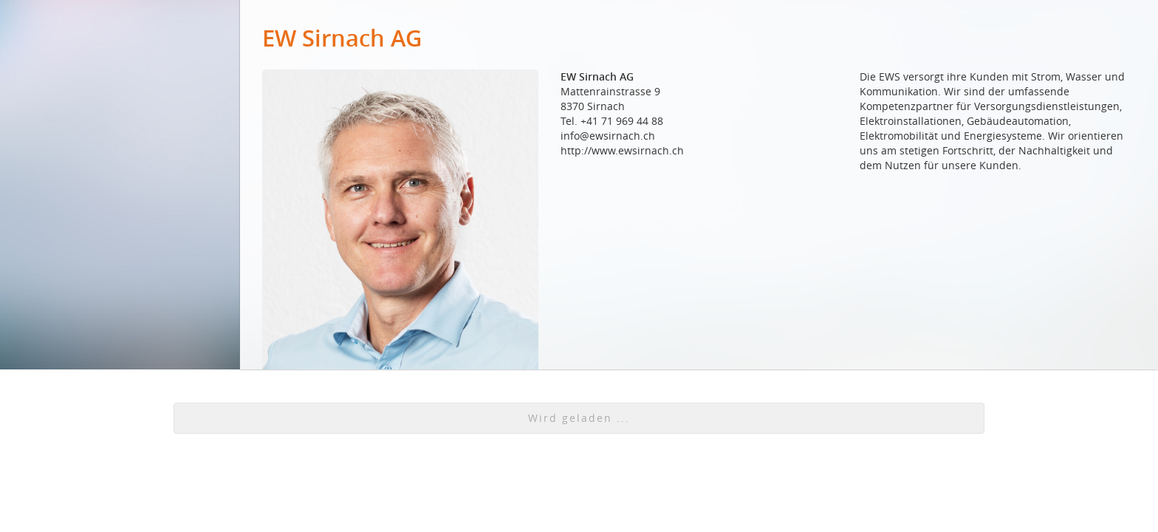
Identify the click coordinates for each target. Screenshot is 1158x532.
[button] (579, 418)
